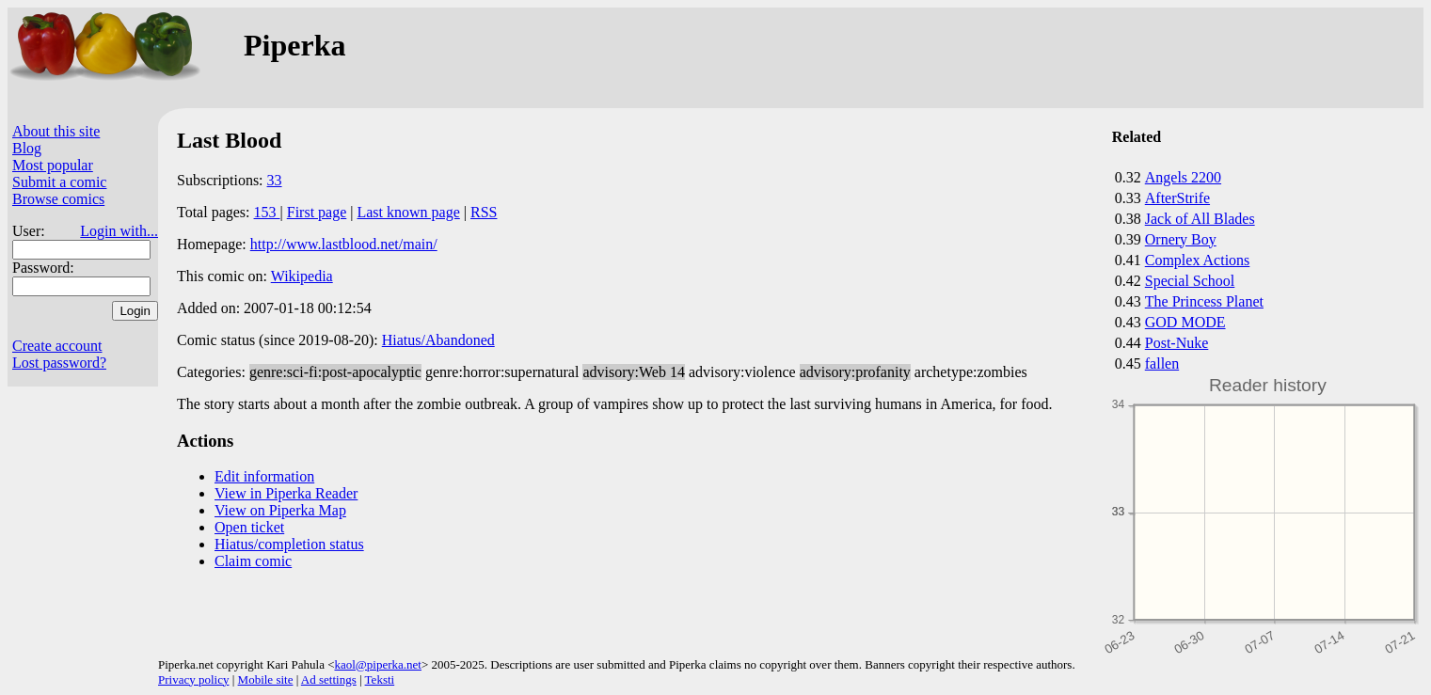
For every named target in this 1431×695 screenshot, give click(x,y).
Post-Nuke (1177, 343)
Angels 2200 (1183, 177)
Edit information (264, 476)
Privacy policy (193, 679)
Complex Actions (1197, 260)
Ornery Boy (1180, 239)
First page (317, 212)
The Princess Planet (1204, 301)
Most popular (52, 165)
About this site (56, 131)
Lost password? (59, 363)
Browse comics (58, 199)
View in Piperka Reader (286, 493)
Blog (26, 148)
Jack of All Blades (1200, 219)
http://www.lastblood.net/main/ (343, 244)
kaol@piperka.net (377, 664)
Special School (1190, 281)
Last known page (408, 212)
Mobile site (266, 679)
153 (267, 212)
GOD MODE (1185, 322)
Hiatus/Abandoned (438, 340)
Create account (57, 346)
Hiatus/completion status (289, 544)
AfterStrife (1177, 198)
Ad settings (329, 679)
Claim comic (253, 561)
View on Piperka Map (280, 510)
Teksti (380, 679)
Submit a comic (59, 182)
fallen (1162, 363)
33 (274, 180)
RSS (483, 212)
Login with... (119, 231)
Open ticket (249, 527)
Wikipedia (302, 276)
